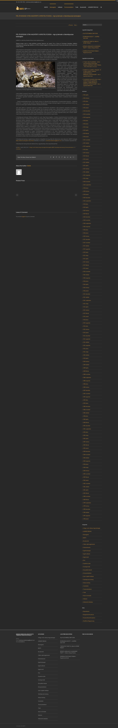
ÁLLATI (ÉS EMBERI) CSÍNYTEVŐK (90, 33)
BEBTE (46, 7)
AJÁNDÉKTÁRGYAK (93, 7)
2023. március (86, 152)
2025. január (86, 107)
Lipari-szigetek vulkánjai (88, 576)
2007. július (85, 400)
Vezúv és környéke (87, 595)
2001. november (86, 483)
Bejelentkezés (86, 611)
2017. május (85, 255)
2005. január (86, 448)
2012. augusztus (86, 339)
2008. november (86, 374)
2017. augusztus (86, 249)
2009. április (85, 368)
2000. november (86, 496)
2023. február (86, 156)
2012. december (86, 335)
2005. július (85, 432)
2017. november (86, 242)
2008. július (85, 384)
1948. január (86, 519)
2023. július (85, 149)
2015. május (85, 303)
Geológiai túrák (86, 566)
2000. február (86, 499)
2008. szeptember (87, 377)
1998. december (86, 509)
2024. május (85, 127)
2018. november (86, 220)
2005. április (85, 438)
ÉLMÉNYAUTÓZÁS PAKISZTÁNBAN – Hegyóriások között (68, 657)
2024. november (86, 114)
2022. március (86, 168)
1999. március (86, 506)
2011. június (85, 348)
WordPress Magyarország (88, 621)
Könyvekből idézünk (87, 570)
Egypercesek (86, 557)
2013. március (86, 329)
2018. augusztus (86, 226)
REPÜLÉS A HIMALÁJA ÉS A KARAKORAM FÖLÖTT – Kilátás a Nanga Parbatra (68, 652)
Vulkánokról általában (88, 602)
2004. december (86, 451)
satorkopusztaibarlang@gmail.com (33, 2)
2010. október (86, 355)
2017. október (86, 246)
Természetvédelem (69, 7)
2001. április (85, 490)
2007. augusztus (86, 396)
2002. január (86, 480)
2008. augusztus (86, 380)
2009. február (86, 371)
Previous (71, 25)
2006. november (86, 409)
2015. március (86, 310)
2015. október (86, 297)
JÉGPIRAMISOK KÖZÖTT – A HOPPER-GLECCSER (68, 641)
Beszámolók (83, 7)
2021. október (86, 172)
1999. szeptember (87, 502)
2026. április (85, 95)
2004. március (86, 470)
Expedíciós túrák (86, 563)
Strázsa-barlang (86, 582)
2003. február (86, 477)
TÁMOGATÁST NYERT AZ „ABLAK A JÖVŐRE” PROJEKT (69, 647)
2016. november (86, 271)
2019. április (85, 207)
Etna (84, 560)
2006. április (85, 419)
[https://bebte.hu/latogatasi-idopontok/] (25, 140)
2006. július (85, 416)
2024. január (86, 136)
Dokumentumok (86, 547)
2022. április (85, 165)
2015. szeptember (87, 300)
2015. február (86, 313)
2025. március (86, 104)
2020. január (86, 194)
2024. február (86, 133)
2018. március (86, 236)
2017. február (86, 265)
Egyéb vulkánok (86, 554)
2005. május (85, 435)
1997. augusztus (86, 515)
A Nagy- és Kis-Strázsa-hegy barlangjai (37, 147)
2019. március (86, 210)
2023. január (86, 159)
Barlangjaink (53, 7)
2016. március (86, 287)
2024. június (85, 123)
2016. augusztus (86, 278)
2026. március (86, 98)
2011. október (86, 342)
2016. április (85, 284)
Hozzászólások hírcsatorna (89, 617)
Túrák (76, 7)
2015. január (86, 316)
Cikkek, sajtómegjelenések (89, 544)
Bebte (18, 147)
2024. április (85, 130)
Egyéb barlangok (87, 550)
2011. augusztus (86, 345)
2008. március (86, 387)
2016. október (86, 274)
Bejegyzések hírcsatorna (88, 614)
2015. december (86, 294)
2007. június (85, 403)
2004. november (86, 454)
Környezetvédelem (87, 573)
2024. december (86, 111)
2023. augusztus (86, 146)
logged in (24, 216)
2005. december (86, 425)
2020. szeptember (87, 185)
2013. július (85, 326)
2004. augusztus (86, 461)
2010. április (85, 358)
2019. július (85, 204)
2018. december (86, 217)
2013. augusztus (86, 323)
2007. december (86, 390)
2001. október (86, 486)
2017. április (85, 258)
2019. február (86, 213)
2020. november (86, 181)
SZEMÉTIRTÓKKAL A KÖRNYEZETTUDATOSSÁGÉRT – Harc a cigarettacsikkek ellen (91, 74)
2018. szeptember (87, 223)
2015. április (85, 307)
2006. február (86, 422)
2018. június (85, 233)
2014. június (85, 319)
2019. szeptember (87, 201)
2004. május (85, 467)
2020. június (85, 188)
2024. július (85, 120)
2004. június (85, 464)
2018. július (85, 229)
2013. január (86, 332)
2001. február (86, 493)
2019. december (86, 197)
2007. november (86, 393)
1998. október (86, 512)
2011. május (85, 352)
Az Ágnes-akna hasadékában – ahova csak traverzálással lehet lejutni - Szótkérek (91, 63)
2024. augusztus (86, 117)
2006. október (86, 413)
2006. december (86, 406)
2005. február (86, 445)
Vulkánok (60, 7)
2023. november (86, 140)
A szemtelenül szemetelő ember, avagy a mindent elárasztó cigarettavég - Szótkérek (92, 81)
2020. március (86, 191)
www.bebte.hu (21, 641)
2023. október (86, 143)
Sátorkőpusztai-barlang (60, 147)
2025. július (85, 101)
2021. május (85, 178)
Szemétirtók (85, 586)
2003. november (86, 474)
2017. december (86, 239)
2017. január (85, 268)
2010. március (86, 361)
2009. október (86, 364)
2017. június (85, 252)
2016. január (86, 290)
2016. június (85, 281)
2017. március (86, 262)
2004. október (86, 458)
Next (75, 25)
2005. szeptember (87, 429)
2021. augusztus (86, 175)
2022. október (86, 162)
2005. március (86, 441)
